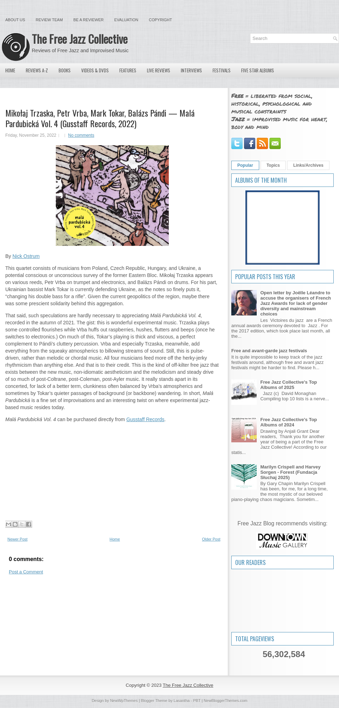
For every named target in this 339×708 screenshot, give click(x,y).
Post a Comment (26, 571)
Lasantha (182, 700)
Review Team (49, 20)
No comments (81, 135)
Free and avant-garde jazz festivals (269, 350)
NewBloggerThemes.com (226, 700)
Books (65, 70)
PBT (197, 700)
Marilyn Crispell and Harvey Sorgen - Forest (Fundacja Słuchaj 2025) (290, 472)
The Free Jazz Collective (79, 38)
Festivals (222, 70)
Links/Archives (308, 165)
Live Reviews (158, 70)
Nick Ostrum (26, 256)
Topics (273, 165)
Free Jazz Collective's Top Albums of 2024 (288, 422)
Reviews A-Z (37, 70)
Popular (245, 165)
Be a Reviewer (88, 20)
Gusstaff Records (145, 419)
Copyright (160, 20)
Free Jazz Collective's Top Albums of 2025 (288, 384)
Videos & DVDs (95, 70)
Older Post (211, 539)
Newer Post (17, 539)
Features (127, 70)
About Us (15, 20)
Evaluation (126, 20)
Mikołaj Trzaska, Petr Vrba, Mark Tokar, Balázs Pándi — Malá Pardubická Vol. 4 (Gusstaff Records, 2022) (100, 118)
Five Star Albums (257, 70)
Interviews (191, 70)
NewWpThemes (124, 700)
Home (10, 70)
